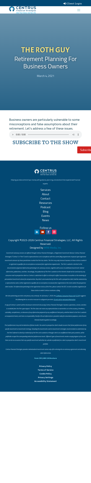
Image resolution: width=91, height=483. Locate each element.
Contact (45, 198)
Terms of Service (45, 369)
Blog (45, 211)
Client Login (74, 3)
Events (45, 216)
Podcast (45, 207)
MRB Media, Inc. (52, 248)
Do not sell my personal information (64, 299)
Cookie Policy (45, 373)
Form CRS (38, 358)
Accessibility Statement (45, 381)
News (45, 220)
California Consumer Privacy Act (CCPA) (68, 296)
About (45, 194)
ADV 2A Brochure (50, 358)
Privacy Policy (45, 366)
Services (45, 190)
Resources (45, 203)
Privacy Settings (45, 377)
